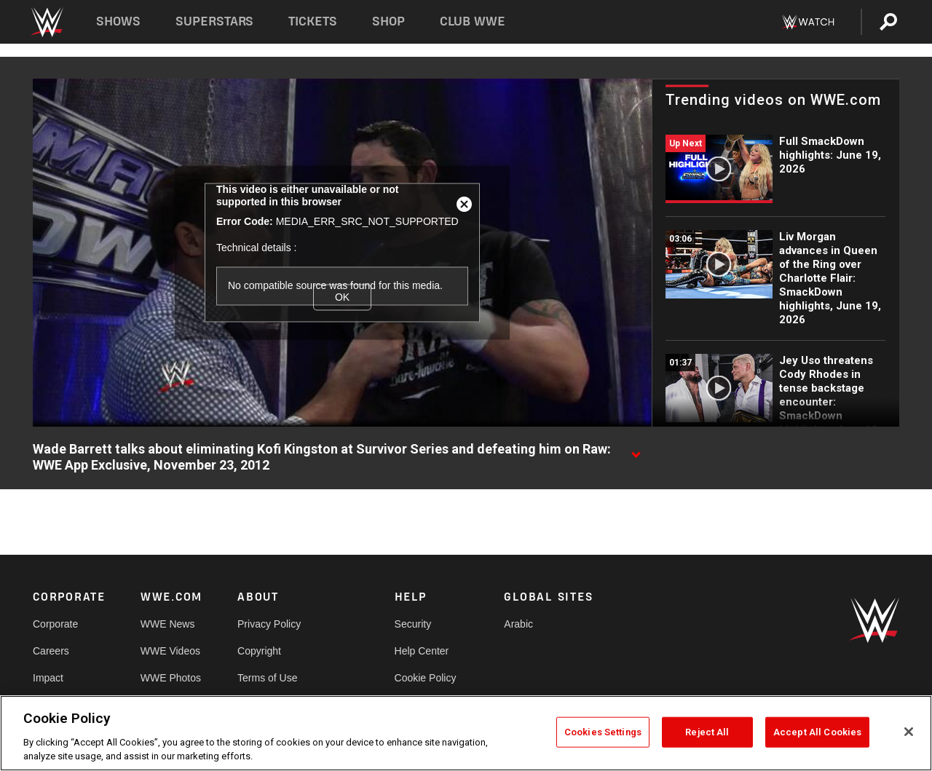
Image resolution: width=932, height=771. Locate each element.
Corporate (55, 624)
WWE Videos (170, 651)
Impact (48, 678)
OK (342, 297)
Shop (388, 21)
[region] (466, 733)
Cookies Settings (602, 732)
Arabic (518, 624)
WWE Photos (171, 678)
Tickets (312, 21)
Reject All (707, 732)
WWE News (168, 624)
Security (413, 624)
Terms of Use (267, 678)
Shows (118, 21)
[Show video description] (636, 450)
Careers (51, 651)
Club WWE (472, 21)
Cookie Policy (426, 678)
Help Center (422, 651)
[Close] (909, 732)
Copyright (259, 651)
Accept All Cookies (817, 732)
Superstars (214, 21)
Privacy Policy (269, 624)
